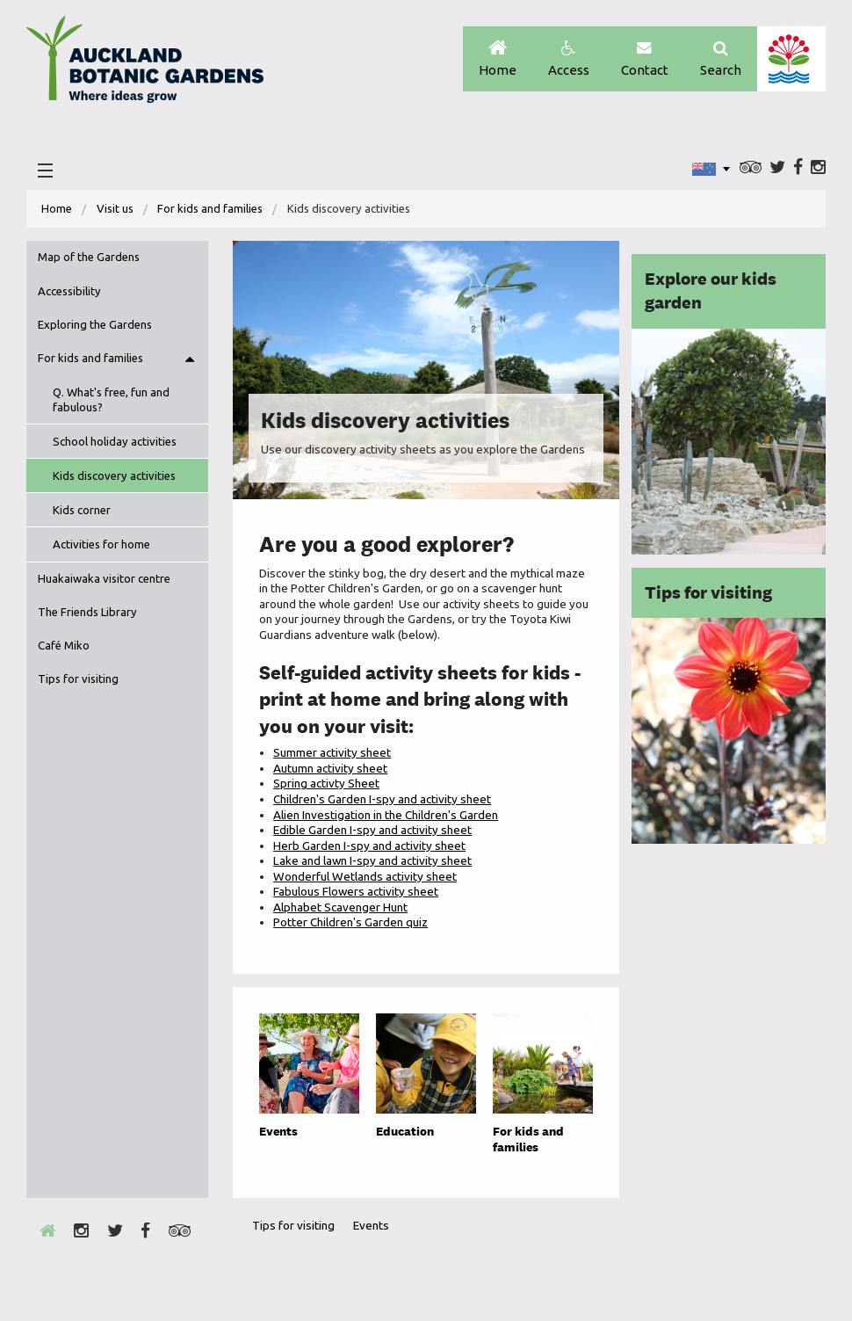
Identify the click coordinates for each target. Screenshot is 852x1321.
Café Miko (64, 645)
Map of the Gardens (89, 256)
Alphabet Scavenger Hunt (340, 907)
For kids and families (210, 208)
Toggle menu (189, 359)
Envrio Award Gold (689, 1258)
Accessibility (69, 291)
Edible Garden (372, 830)
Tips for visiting (78, 678)
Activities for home (101, 544)
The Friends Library (87, 612)
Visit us (115, 208)
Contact (644, 59)
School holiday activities (115, 441)
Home (497, 59)
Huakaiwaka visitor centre (104, 578)
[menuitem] (56, 208)
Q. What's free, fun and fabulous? (111, 399)
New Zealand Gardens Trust (777, 1258)
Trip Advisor (751, 168)
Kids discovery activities (114, 475)
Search (720, 59)
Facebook (798, 168)
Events (371, 1225)
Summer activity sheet (332, 752)
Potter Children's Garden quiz (350, 922)
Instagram (818, 168)
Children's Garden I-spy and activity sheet (382, 799)
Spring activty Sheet (326, 783)
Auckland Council (791, 58)
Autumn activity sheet (330, 768)
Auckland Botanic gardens (145, 64)
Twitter (777, 168)
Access (568, 59)
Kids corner (82, 510)
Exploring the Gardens (95, 324)
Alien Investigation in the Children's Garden (385, 815)
